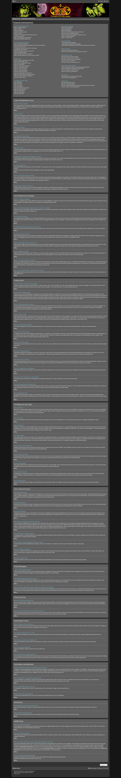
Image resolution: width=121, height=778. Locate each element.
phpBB (73, 237)
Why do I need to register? (20, 27)
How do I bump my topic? (20, 77)
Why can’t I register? (18, 30)
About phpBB (28, 727)
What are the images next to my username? (24, 51)
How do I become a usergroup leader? (70, 33)
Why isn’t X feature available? (68, 84)
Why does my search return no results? (70, 58)
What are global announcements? (21, 87)
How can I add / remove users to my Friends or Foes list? (74, 51)
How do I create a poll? (19, 64)
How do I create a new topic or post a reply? (24, 60)
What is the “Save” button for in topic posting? (24, 74)
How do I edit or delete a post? (21, 61)
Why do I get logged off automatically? (22, 37)
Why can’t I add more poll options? (22, 66)
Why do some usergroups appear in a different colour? (73, 34)
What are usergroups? (66, 30)
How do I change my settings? (21, 44)
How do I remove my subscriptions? (69, 71)
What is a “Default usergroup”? (68, 36)
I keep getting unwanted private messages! (71, 44)
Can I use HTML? (18, 83)
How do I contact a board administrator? (70, 86)
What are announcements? (20, 89)
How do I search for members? (68, 60)
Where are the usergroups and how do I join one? (72, 32)
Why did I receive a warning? (20, 71)
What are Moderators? (66, 29)
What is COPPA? (18, 29)
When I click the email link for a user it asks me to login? (26, 55)
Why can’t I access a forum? (20, 68)
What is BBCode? (18, 82)
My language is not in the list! (20, 49)
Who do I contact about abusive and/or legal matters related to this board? (78, 85)
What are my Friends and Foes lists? (69, 50)
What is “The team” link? (66, 37)
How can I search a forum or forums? (69, 56)
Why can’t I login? (18, 33)
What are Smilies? (18, 85)
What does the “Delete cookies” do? (22, 39)
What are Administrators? (67, 27)
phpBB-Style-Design (29, 772)
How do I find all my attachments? (69, 77)
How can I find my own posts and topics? (70, 62)
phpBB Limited (55, 726)
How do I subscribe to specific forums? (70, 70)
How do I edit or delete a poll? (21, 67)
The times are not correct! (20, 46)
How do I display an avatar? (20, 52)
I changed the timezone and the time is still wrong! (25, 48)
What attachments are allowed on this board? (71, 76)
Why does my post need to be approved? (23, 75)
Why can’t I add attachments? (20, 70)
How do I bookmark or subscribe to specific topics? (72, 68)
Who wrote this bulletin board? (68, 82)
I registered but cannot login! (20, 32)
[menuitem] (14, 1)
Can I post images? (18, 86)
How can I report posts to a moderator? (23, 73)
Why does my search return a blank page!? (71, 59)
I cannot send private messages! (68, 42)
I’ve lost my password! (19, 36)
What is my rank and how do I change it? (23, 53)
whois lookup (24, 745)
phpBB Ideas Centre (80, 734)
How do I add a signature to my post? (22, 63)
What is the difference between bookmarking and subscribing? (75, 67)
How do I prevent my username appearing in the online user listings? (29, 45)
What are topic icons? (19, 93)
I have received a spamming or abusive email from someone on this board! (78, 45)
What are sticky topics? (19, 90)
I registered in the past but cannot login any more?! (25, 34)
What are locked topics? (19, 92)
